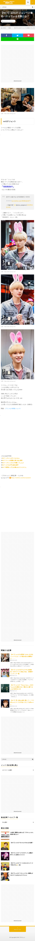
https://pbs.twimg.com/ (10, 113)
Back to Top (17, 929)
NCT (12, 21)
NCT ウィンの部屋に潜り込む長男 (12, 460)
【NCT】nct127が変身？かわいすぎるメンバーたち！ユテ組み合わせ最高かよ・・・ (21, 656)
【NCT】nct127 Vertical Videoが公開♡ (21, 842)
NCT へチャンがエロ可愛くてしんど (13, 463)
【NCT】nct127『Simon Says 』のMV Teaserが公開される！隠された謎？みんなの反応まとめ (21, 687)
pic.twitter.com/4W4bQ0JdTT (21, 201)
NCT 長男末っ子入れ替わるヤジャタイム (14, 467)
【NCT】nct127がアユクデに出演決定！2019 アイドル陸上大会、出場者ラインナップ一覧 (21, 671)
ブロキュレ (22, 937)
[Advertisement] (17, 62)
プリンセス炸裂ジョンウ (13, 408)
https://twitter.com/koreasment (21, 478)
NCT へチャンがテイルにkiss (11, 458)
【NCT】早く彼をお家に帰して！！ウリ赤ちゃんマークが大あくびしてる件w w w (22, 702)
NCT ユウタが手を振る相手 (10, 465)
